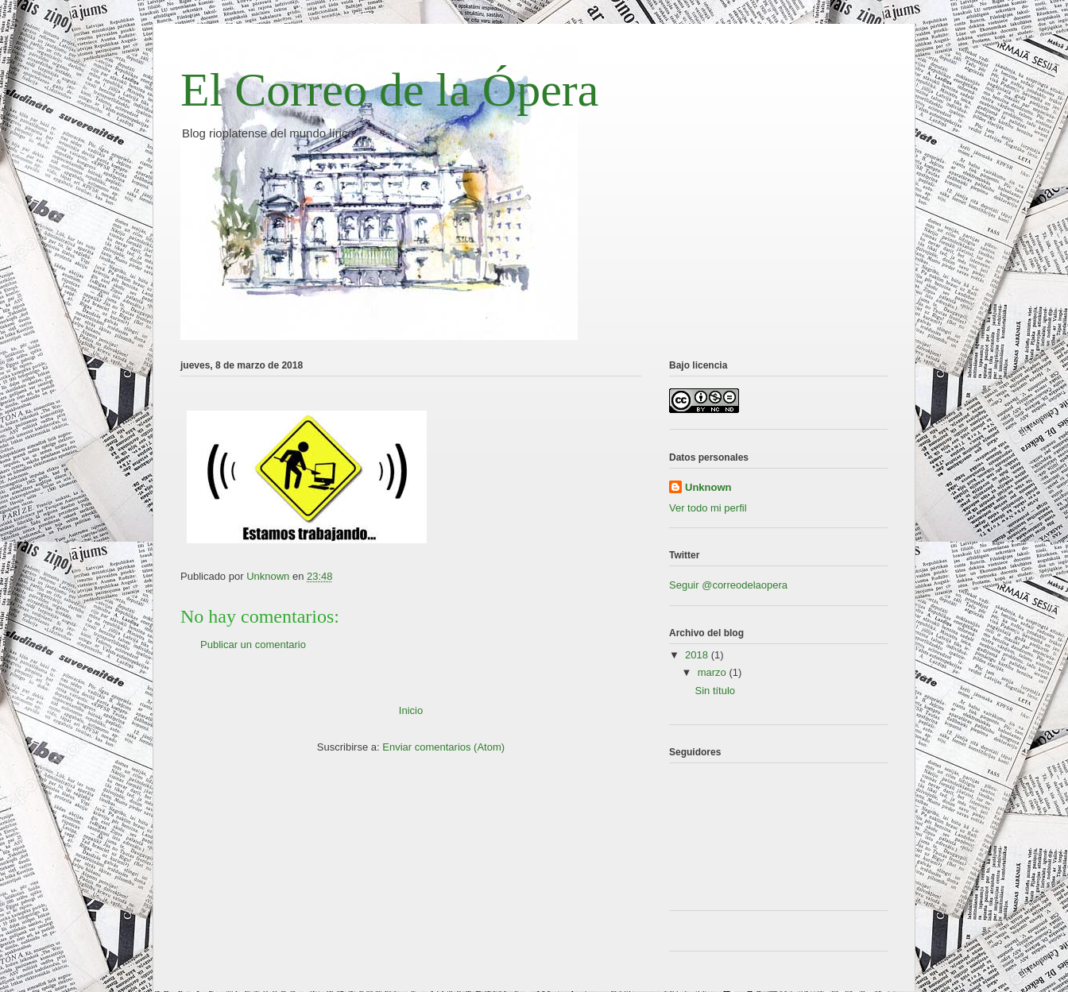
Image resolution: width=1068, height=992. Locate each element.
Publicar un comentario (253, 644)
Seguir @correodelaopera (728, 585)
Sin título (715, 691)
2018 (698, 655)
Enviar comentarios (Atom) (443, 747)
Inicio (411, 710)
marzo (713, 672)
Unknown (708, 487)
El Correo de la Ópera (389, 90)
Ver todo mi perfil (708, 508)
